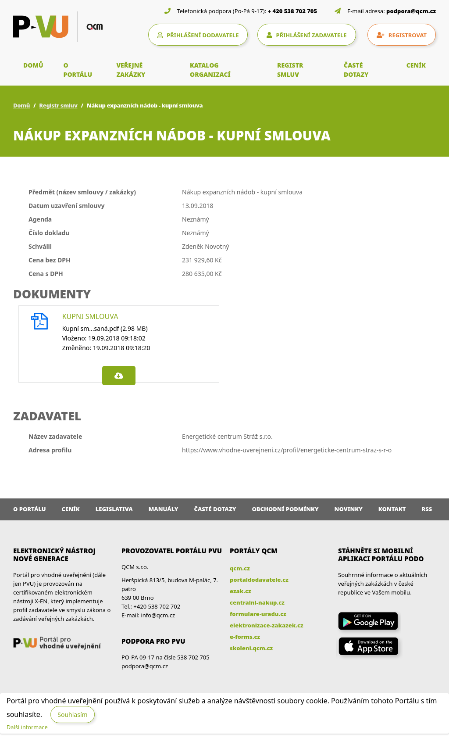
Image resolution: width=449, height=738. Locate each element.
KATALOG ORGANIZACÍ (210, 70)
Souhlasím (72, 714)
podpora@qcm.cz (411, 11)
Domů (21, 105)
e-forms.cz (245, 637)
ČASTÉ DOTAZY (356, 70)
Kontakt (392, 509)
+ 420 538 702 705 (292, 11)
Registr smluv (58, 105)
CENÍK (416, 65)
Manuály (163, 509)
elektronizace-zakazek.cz (266, 625)
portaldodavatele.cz (259, 580)
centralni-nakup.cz (257, 602)
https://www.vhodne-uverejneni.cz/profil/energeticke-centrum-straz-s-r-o (287, 450)
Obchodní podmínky (285, 509)
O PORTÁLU (78, 70)
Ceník (71, 509)
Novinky (349, 509)
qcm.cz (240, 568)
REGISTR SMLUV (290, 70)
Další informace (27, 727)
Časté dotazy (215, 509)
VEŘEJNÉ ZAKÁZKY (130, 70)
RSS (427, 509)
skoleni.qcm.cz (251, 648)
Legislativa (114, 509)
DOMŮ (33, 65)
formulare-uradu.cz (258, 614)
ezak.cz (240, 591)
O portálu (29, 509)
